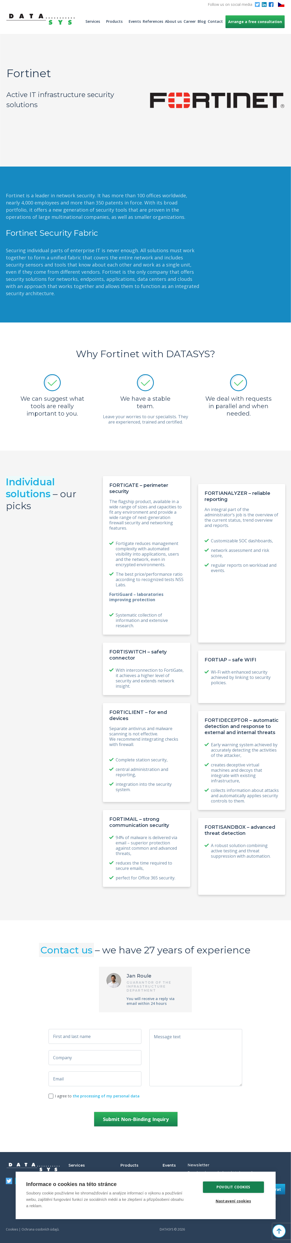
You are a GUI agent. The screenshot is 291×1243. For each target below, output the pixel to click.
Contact (215, 21)
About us (173, 21)
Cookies (12, 1229)
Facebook (271, 4)
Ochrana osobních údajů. (40, 1229)
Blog (202, 21)
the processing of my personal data (106, 1095)
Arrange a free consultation (255, 21)
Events (135, 21)
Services (92, 21)
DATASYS (33, 1167)
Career (190, 21)
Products (114, 21)
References (153, 21)
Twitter (257, 4)
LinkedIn (264, 4)
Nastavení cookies (233, 1201)
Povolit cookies (233, 1187)
